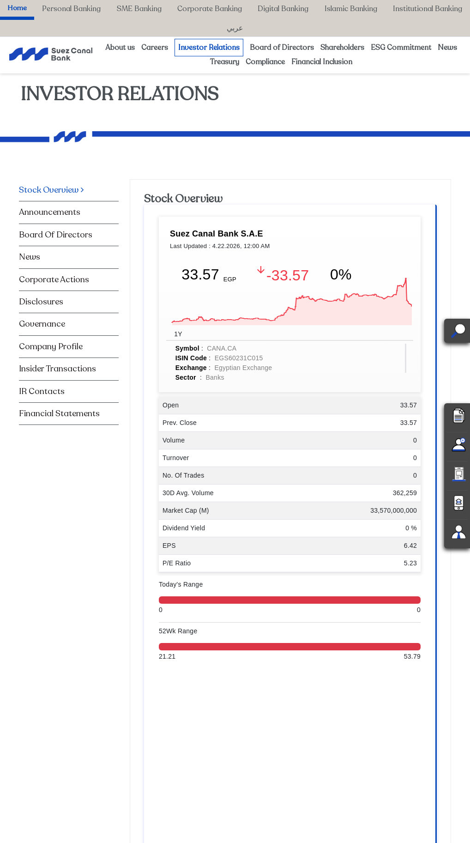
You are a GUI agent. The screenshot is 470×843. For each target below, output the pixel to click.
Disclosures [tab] (41, 301)
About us (120, 47)
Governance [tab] (42, 323)
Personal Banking (71, 9)
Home (17, 7)
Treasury (224, 62)
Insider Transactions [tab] (57, 368)
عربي (235, 28)
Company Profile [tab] (51, 346)
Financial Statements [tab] (59, 413)
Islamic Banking (351, 9)
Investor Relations (209, 47)
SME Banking (139, 9)
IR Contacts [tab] (42, 391)
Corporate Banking (209, 9)
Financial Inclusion (321, 62)
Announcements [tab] (49, 212)
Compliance (265, 62)
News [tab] (29, 256)
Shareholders (342, 47)
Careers (154, 47)
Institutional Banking (427, 9)
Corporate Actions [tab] (54, 279)
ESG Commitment (401, 47)
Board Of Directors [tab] (55, 234)
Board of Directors (282, 47)
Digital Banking (283, 9)
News (447, 47)
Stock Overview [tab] (48, 189)
